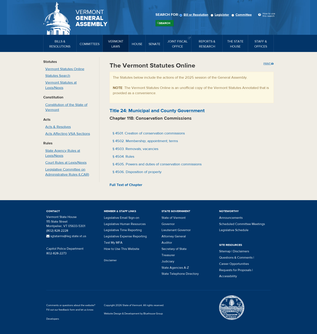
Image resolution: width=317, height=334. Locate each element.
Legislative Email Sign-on (121, 218)
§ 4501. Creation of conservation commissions (148, 133)
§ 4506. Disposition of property (137, 172)
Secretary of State (174, 249)
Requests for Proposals (235, 270)
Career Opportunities (234, 264)
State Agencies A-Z (175, 268)
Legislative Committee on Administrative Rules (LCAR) (67, 172)
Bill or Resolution (194, 15)
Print (268, 63)
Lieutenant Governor (176, 230)
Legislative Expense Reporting (125, 236)
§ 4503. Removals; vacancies (135, 149)
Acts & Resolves (58, 127)
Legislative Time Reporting (123, 230)
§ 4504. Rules (123, 156)
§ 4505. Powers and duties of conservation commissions (157, 164)
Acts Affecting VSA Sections (67, 133)
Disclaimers (241, 251)
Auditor (167, 243)
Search (164, 23)
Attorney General (174, 236)
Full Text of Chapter (126, 185)
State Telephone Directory (180, 274)
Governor (168, 224)
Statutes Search (57, 75)
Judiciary (168, 261)
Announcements (231, 218)
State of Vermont (174, 218)
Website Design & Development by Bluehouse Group (133, 313)
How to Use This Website (121, 249)
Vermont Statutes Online (64, 69)
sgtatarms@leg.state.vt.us (66, 236)
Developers (52, 318)
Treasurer (168, 255)
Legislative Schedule (233, 230)
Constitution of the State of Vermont (66, 107)
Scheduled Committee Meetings (242, 224)
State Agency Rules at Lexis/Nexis (62, 153)
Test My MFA (113, 243)
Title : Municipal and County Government (157, 111)
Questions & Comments (236, 258)
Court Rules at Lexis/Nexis (66, 162)
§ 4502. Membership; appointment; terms (145, 141)
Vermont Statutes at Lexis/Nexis (61, 85)
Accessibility (228, 276)
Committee (242, 15)
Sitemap (225, 251)
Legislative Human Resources (125, 224)
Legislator (220, 15)
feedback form (67, 309)
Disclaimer (110, 260)
